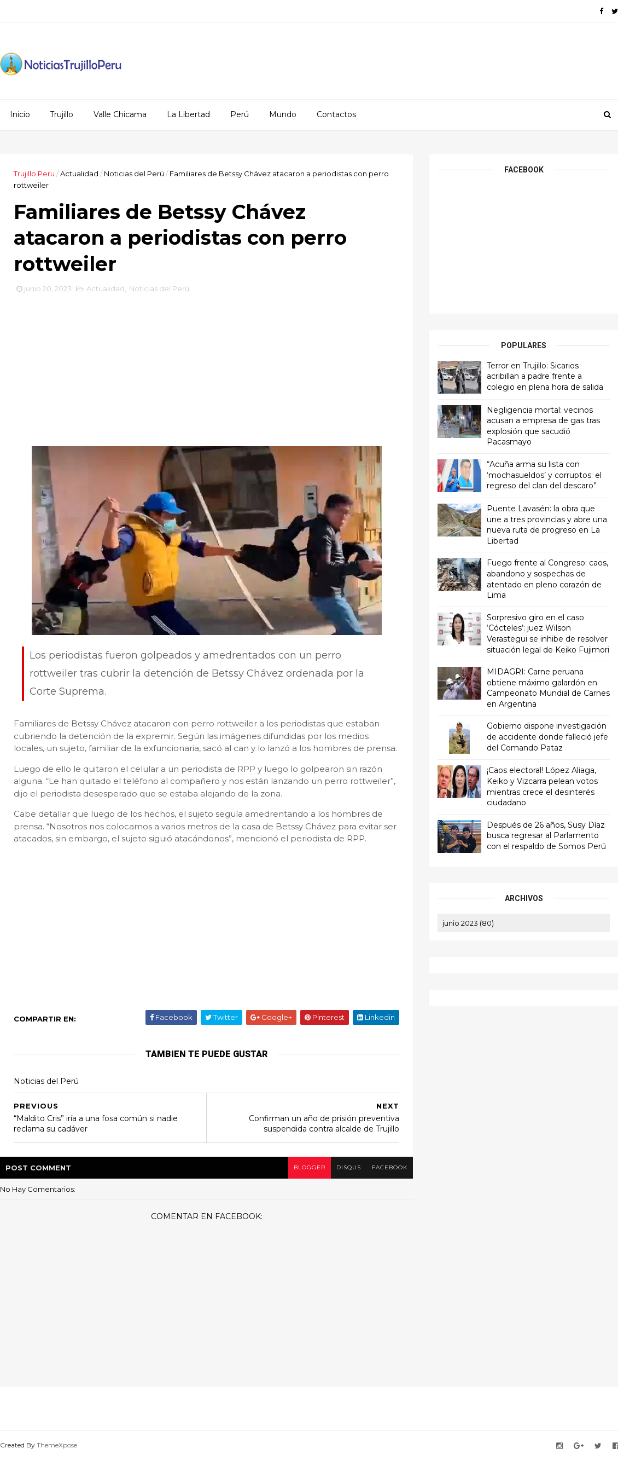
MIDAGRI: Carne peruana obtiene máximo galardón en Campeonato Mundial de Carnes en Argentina (548, 688)
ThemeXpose (57, 1445)
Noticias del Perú (134, 173)
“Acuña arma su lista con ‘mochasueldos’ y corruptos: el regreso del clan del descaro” (544, 474)
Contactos (336, 114)
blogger (309, 1167)
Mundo (282, 114)
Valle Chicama (120, 114)
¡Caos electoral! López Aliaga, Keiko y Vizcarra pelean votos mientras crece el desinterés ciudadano (542, 786)
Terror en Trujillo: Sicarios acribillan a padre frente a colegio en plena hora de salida (545, 376)
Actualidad (79, 173)
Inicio (20, 114)
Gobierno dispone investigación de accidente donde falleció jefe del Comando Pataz (547, 736)
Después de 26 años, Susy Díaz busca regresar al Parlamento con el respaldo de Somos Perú (546, 835)
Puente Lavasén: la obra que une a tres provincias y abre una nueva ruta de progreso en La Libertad (547, 525)
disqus (348, 1167)
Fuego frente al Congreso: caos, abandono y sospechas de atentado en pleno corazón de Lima (547, 579)
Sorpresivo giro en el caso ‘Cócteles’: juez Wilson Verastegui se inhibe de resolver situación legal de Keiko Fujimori (548, 634)
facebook (389, 1167)
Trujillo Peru (34, 173)
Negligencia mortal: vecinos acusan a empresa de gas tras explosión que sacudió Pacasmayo (543, 426)
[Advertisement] (207, 373)
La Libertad (188, 114)
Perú (239, 114)
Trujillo (61, 114)
